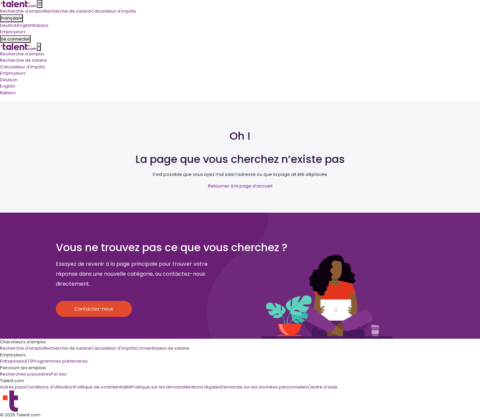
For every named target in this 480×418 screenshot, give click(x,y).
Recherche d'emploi (22, 54)
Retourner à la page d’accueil (240, 186)
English (25, 25)
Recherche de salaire (23, 60)
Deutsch (9, 25)
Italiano (40, 25)
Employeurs (13, 73)
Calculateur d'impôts (22, 67)
